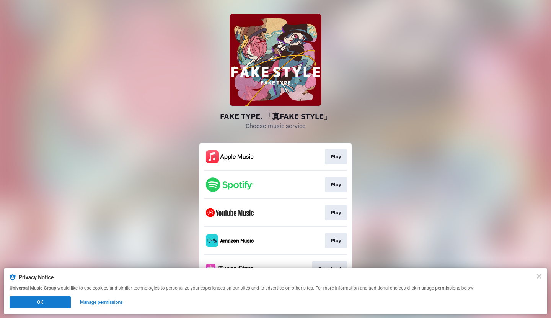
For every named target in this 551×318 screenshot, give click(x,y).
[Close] (539, 276)
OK (40, 302)
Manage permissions (101, 302)
